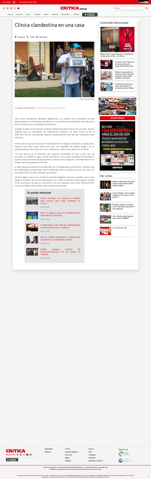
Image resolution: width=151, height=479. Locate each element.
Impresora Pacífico (96, 461)
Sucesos (10, 14)
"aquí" (107, 477)
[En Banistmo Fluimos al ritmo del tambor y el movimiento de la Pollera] (106, 86)
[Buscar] (129, 8)
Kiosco (91, 449)
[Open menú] (14, 2)
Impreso (76, 14)
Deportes (37, 14)
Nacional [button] (19, 14)
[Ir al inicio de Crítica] (74, 8)
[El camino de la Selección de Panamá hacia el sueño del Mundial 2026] (106, 64)
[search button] (146, 8)
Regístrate (48, 449)
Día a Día (68, 455)
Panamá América (71, 452)
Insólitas (55, 14)
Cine (90, 452)
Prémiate (92, 458)
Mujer (67, 458)
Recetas (68, 461)
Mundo (46, 14)
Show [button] (28, 14)
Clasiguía (92, 455)
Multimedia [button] (65, 14)
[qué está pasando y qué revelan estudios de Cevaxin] (106, 75)
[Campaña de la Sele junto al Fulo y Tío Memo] (117, 39)
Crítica (67, 449)
